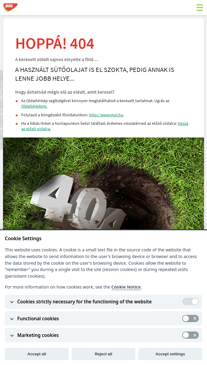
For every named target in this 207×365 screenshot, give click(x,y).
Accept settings (170, 354)
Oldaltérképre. (34, 106)
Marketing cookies (38, 335)
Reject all (103, 354)
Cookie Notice (126, 287)
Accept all (36, 354)
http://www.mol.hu (106, 115)
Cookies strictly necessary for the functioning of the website (84, 302)
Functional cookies (38, 318)
